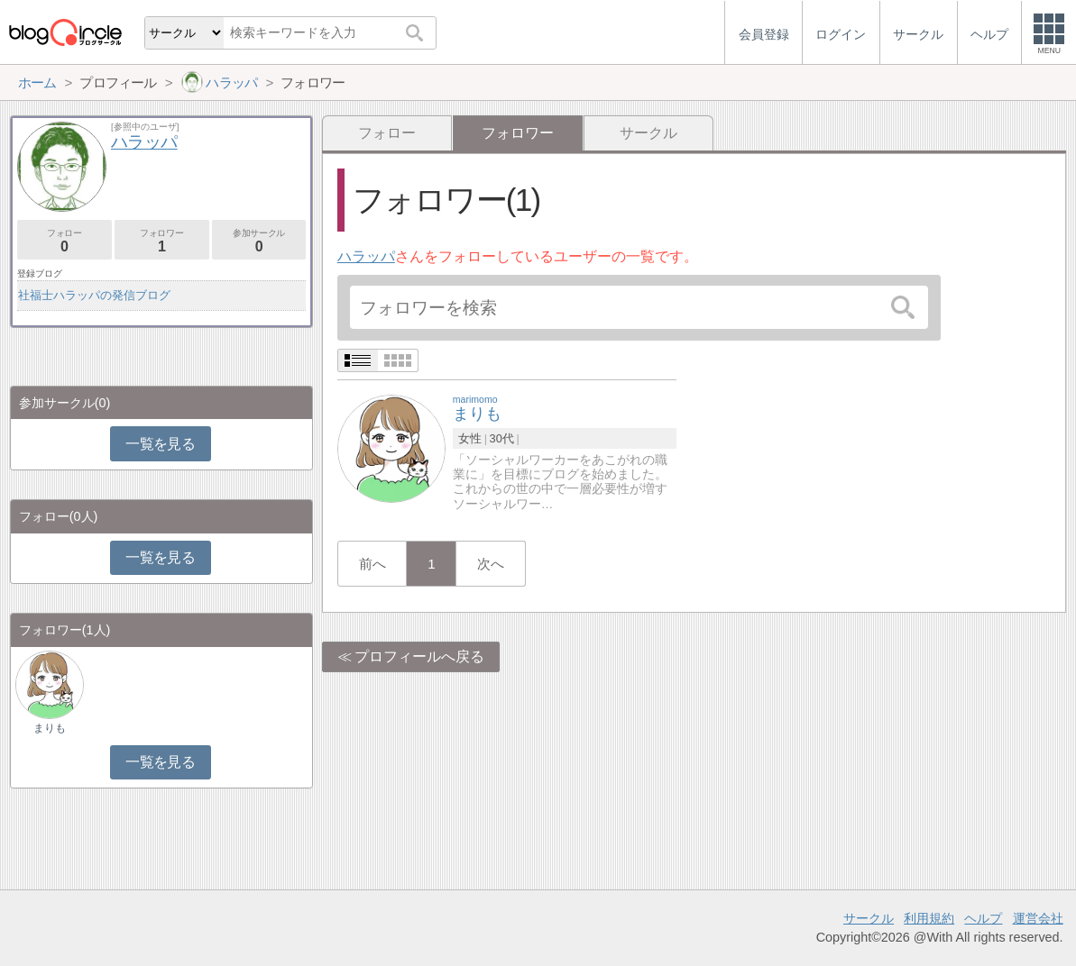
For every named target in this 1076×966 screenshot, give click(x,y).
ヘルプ (983, 918)
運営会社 (1038, 918)
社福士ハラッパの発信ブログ (94, 295)
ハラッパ (366, 256)
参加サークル (259, 241)
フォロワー (162, 241)
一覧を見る (160, 443)
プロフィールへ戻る (419, 656)
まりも (49, 728)
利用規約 (929, 918)
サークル (648, 133)
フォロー (387, 133)
